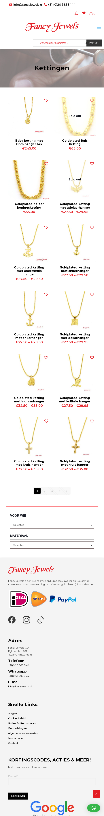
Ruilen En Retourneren (22, 723)
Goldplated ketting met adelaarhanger (75, 205)
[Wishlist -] (83, 15)
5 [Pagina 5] (66, 490)
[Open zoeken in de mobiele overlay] (67, 43)
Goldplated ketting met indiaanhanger (29, 399)
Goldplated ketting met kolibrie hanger (74, 399)
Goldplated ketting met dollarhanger (75, 336)
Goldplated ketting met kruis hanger (29, 463)
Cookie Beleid (17, 718)
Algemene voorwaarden (23, 733)
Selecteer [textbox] (19, 524)
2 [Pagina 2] (44, 490)
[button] (45, 99)
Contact (13, 743)
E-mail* (52, 780)
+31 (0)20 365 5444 (61, 4)
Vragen (12, 713)
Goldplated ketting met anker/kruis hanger (29, 271)
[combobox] (52, 525)
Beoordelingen (17, 728)
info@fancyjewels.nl (28, 4)
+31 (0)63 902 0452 (18, 675)
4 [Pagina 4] (59, 490)
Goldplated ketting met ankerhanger (75, 269)
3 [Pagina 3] (52, 490)
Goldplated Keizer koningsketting (29, 205)
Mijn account (16, 738)
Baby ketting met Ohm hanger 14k (29, 142)
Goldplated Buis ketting (75, 142)
